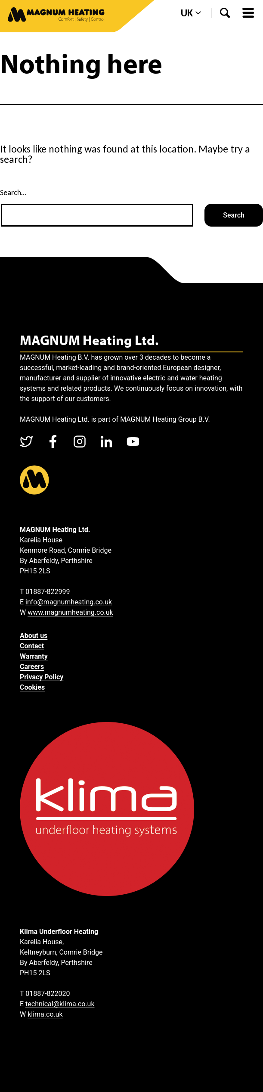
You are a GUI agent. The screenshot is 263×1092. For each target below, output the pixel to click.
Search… (13, 192)
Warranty (34, 656)
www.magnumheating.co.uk (70, 612)
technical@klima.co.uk (59, 1004)
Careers (32, 667)
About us (33, 636)
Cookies (32, 687)
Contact (32, 646)
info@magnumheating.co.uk (68, 602)
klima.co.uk (45, 1014)
